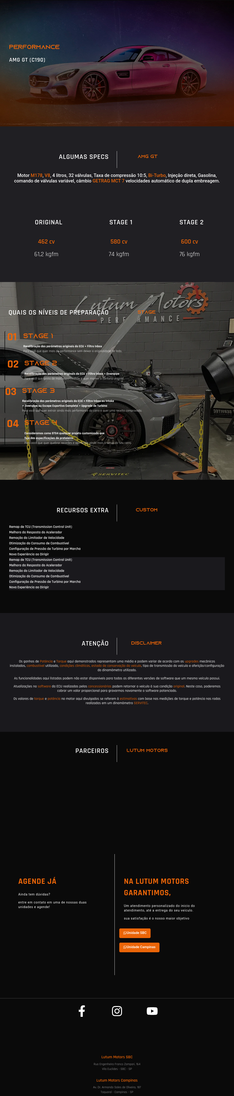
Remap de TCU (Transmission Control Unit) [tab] (40, 526)
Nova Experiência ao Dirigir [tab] (29, 554)
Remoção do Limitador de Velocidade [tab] (36, 537)
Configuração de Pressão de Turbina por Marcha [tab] (45, 548)
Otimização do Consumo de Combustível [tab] (39, 543)
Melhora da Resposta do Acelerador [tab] (35, 532)
